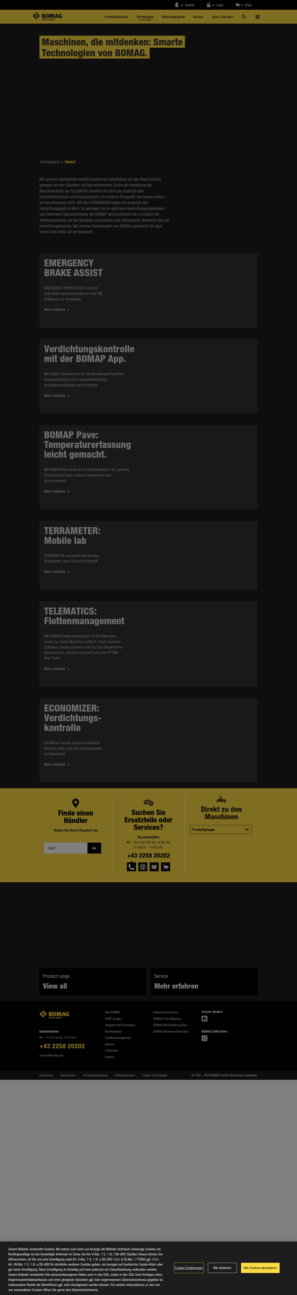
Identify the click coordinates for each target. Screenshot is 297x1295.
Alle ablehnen (222, 1270)
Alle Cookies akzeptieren (260, 1270)
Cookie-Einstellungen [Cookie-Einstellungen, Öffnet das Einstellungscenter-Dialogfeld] (189, 1270)
